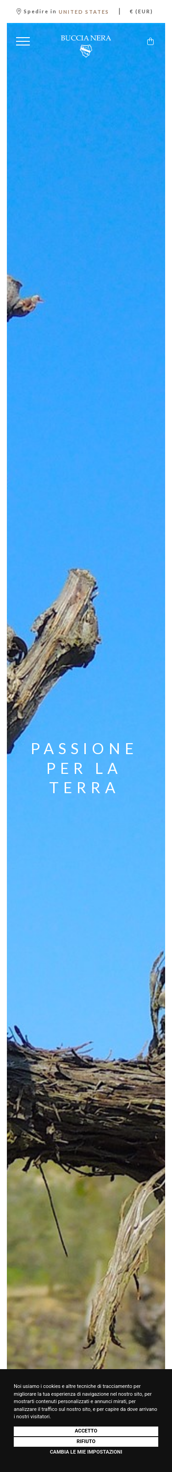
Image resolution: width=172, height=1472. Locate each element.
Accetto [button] (86, 1431)
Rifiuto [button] (86, 1441)
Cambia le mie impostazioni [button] (86, 1452)
